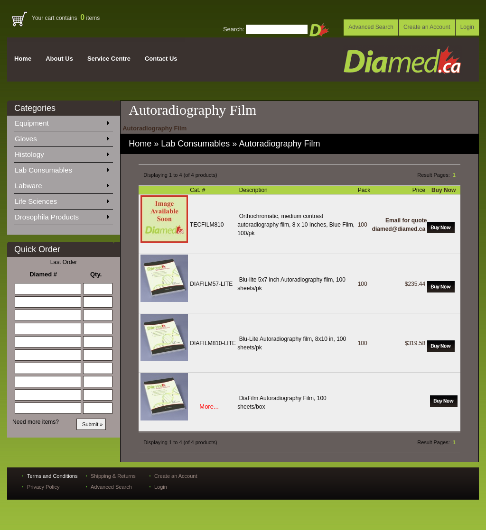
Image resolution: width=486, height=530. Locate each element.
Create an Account (426, 27)
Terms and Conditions (52, 476)
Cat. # (198, 190)
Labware (61, 184)
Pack (365, 190)
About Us (59, 58)
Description (254, 190)
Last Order (63, 262)
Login (467, 27)
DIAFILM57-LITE (211, 284)
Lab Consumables (61, 168)
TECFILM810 (207, 224)
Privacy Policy (43, 487)
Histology (61, 152)
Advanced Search (370, 27)
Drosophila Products (61, 215)
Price (419, 190)
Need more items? (35, 422)
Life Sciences (61, 199)
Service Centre (109, 58)
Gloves (61, 137)
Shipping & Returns (113, 476)
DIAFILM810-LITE (213, 343)
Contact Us (161, 58)
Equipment (61, 121)
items (90, 18)
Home (22, 58)
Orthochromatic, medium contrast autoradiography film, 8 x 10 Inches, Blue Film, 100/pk (296, 225)
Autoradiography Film (279, 143)
